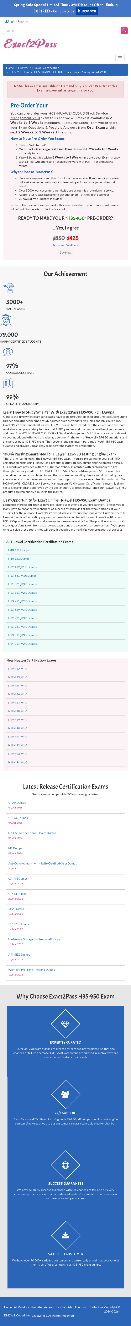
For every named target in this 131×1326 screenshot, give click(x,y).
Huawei (23, 68)
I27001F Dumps (18, 924)
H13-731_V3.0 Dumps (22, 626)
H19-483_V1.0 (17, 677)
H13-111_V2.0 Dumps (22, 592)
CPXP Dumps (17, 802)
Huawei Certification (45, 68)
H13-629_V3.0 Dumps (22, 609)
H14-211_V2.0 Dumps (22, 643)
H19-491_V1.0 (17, 737)
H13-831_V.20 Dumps (22, 575)
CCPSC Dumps (18, 817)
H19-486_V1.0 (17, 694)
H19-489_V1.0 (17, 720)
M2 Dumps (15, 848)
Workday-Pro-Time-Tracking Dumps (31, 969)
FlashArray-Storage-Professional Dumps (34, 939)
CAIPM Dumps (18, 878)
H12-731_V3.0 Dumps (22, 618)
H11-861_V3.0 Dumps (22, 584)
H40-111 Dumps (19, 550)
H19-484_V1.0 (17, 685)
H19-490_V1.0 (17, 728)
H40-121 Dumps (19, 558)
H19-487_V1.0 (17, 703)
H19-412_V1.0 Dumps (22, 567)
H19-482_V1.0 (17, 668)
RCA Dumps (16, 909)
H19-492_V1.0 (17, 745)
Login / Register (17, 21)
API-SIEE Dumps (19, 954)
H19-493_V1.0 (17, 754)
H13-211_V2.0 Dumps (22, 601)
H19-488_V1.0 (17, 711)
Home (10, 68)
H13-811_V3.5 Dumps (22, 635)
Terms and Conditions (65, 245)
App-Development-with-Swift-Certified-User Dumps (42, 863)
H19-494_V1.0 (17, 762)
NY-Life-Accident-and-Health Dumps (32, 833)
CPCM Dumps (17, 893)
